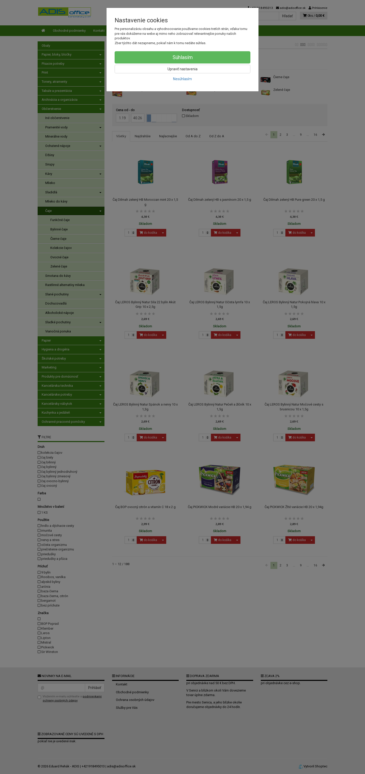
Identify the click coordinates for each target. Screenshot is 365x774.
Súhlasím (183, 57)
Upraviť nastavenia (182, 69)
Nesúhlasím (182, 79)
